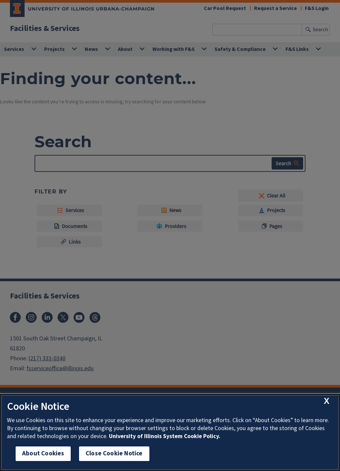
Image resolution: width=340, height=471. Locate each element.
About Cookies (43, 453)
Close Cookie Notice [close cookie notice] (114, 453)
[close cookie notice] (326, 401)
